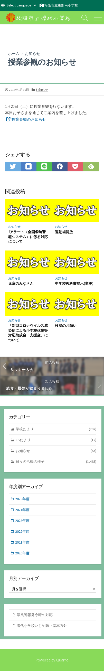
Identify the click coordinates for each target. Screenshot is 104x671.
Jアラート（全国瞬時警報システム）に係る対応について (28, 237)
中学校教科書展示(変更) (74, 283)
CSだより (56, 440)
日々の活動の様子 (56, 461)
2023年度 (22, 520)
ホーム (14, 53)
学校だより (56, 429)
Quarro (62, 660)
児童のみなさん (20, 283)
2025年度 (22, 499)
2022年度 (22, 531)
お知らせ (32, 53)
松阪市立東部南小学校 (61, 5)
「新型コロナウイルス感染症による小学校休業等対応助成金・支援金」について (28, 332)
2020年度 (22, 553)
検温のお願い (66, 325)
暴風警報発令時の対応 (35, 614)
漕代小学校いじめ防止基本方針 (42, 625)
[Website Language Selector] (21, 5)
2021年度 (22, 542)
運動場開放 (64, 232)
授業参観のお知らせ (29, 119)
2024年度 (22, 509)
